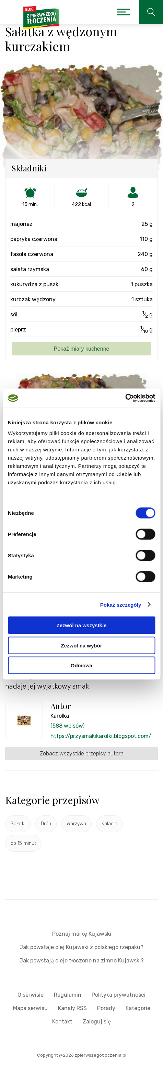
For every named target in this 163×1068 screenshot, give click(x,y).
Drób (46, 824)
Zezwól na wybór (81, 645)
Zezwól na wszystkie (82, 625)
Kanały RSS (72, 1008)
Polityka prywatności (118, 995)
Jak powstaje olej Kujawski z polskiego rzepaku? (81, 947)
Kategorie (138, 1008)
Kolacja (109, 824)
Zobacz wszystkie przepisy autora (82, 753)
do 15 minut (23, 843)
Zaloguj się (97, 1021)
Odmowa (81, 665)
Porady (106, 1008)
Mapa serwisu (30, 1008)
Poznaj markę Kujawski (81, 934)
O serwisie (31, 995)
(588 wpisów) (67, 726)
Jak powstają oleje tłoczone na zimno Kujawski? (82, 960)
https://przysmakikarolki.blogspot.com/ (100, 736)
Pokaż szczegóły (120, 604)
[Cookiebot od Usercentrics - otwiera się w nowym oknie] (125, 398)
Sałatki (18, 824)
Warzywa (76, 824)
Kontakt (62, 1021)
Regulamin (67, 995)
